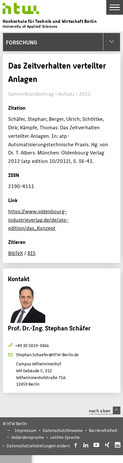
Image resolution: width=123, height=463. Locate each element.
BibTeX (15, 253)
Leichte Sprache (65, 437)
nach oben (104, 410)
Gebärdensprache (27, 437)
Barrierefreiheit (103, 430)
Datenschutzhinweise (63, 430)
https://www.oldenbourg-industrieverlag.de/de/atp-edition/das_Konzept (38, 219)
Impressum (25, 430)
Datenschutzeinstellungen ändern (38, 445)
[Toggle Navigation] (114, 7)
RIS (31, 253)
